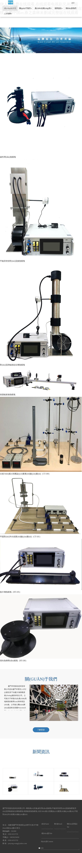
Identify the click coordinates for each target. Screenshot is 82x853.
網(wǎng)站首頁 (10, 8)
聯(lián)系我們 (71, 8)
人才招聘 (8, 14)
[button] (6, 426)
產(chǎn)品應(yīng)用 (43, 8)
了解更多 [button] (41, 730)
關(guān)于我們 (25, 8)
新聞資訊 (59, 8)
